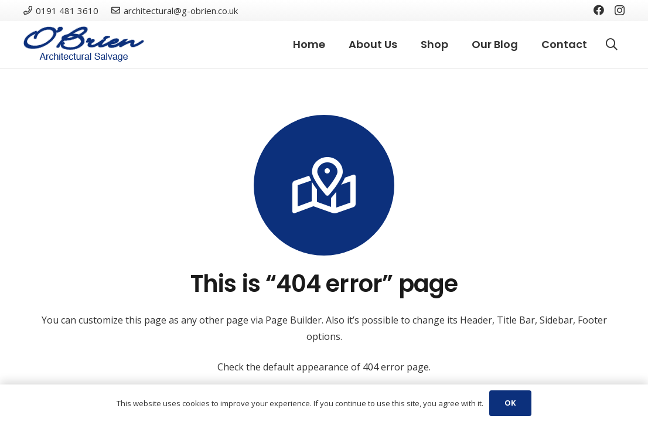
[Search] (612, 45)
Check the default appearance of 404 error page (323, 366)
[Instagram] (620, 10)
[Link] (83, 44)
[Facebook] (599, 10)
